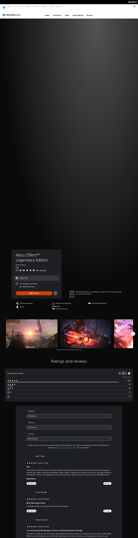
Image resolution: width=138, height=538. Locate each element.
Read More (31, 477)
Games (9, 6)
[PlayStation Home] (4, 6)
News (44, 6)
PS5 (16, 6)
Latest (47, 13)
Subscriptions (78, 13)
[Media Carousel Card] (32, 331)
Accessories (36, 6)
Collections (57, 13)
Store (51, 6)
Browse (90, 13)
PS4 (21, 6)
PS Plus (27, 6)
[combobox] (69, 414)
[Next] (133, 331)
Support (58, 6)
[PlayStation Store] (12, 12)
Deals (67, 13)
